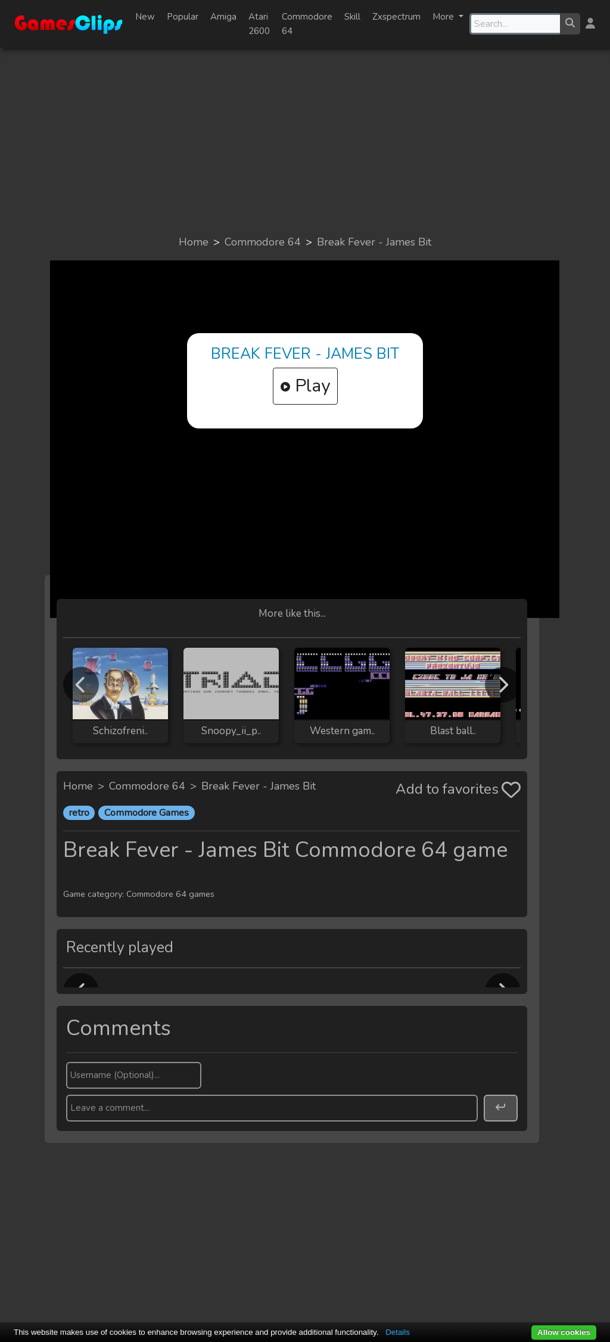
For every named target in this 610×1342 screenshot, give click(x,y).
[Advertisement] (305, 140)
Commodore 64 (307, 24)
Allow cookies (563, 1332)
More (444, 17)
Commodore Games (146, 812)
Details (397, 1332)
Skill (352, 17)
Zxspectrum (396, 17)
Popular (182, 17)
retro (79, 812)
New (145, 17)
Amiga (223, 17)
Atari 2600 (259, 24)
